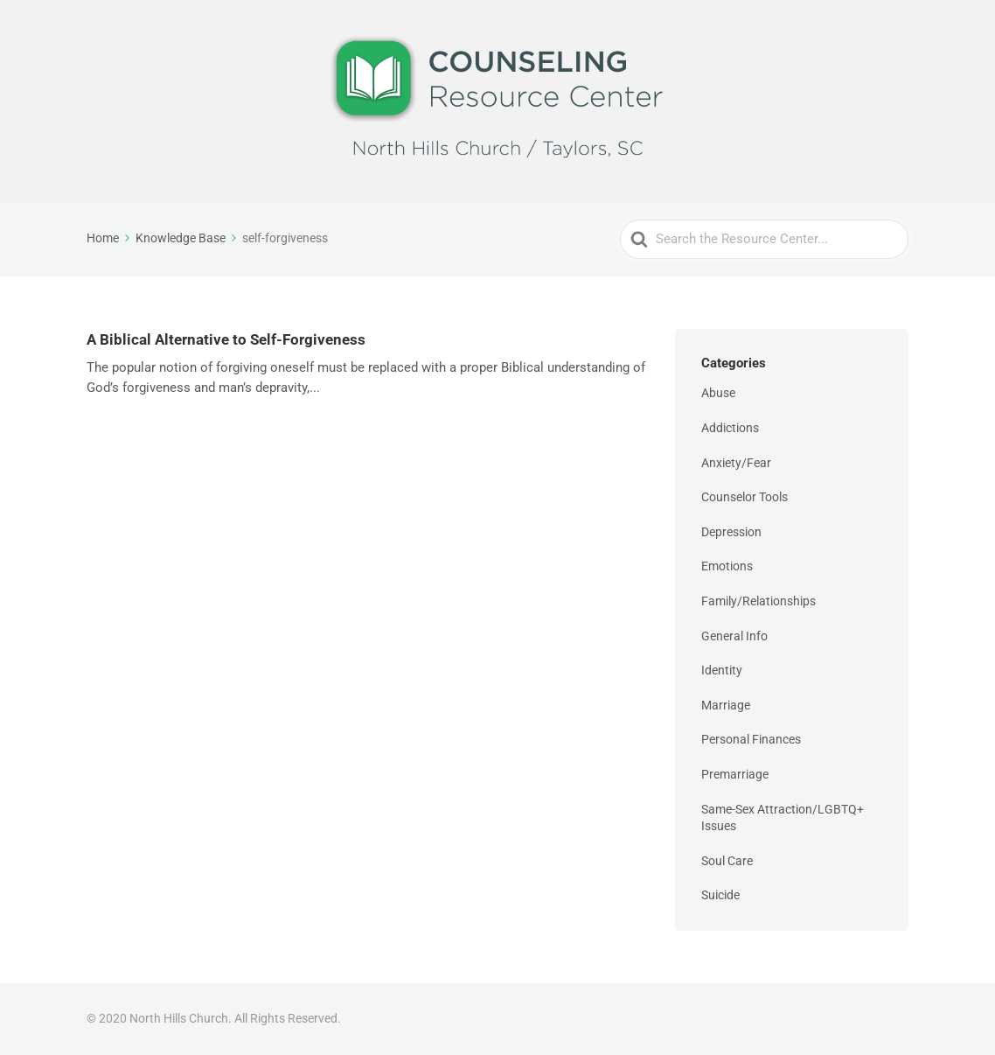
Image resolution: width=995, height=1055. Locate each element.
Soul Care (727, 861)
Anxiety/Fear (736, 463)
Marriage (725, 705)
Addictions (730, 428)
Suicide (720, 895)
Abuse (718, 393)
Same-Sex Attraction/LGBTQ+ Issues (782, 818)
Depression (731, 532)
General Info (734, 636)
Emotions (727, 566)
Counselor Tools (744, 497)
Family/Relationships (758, 601)
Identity (721, 670)
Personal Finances (751, 739)
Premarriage (735, 774)
